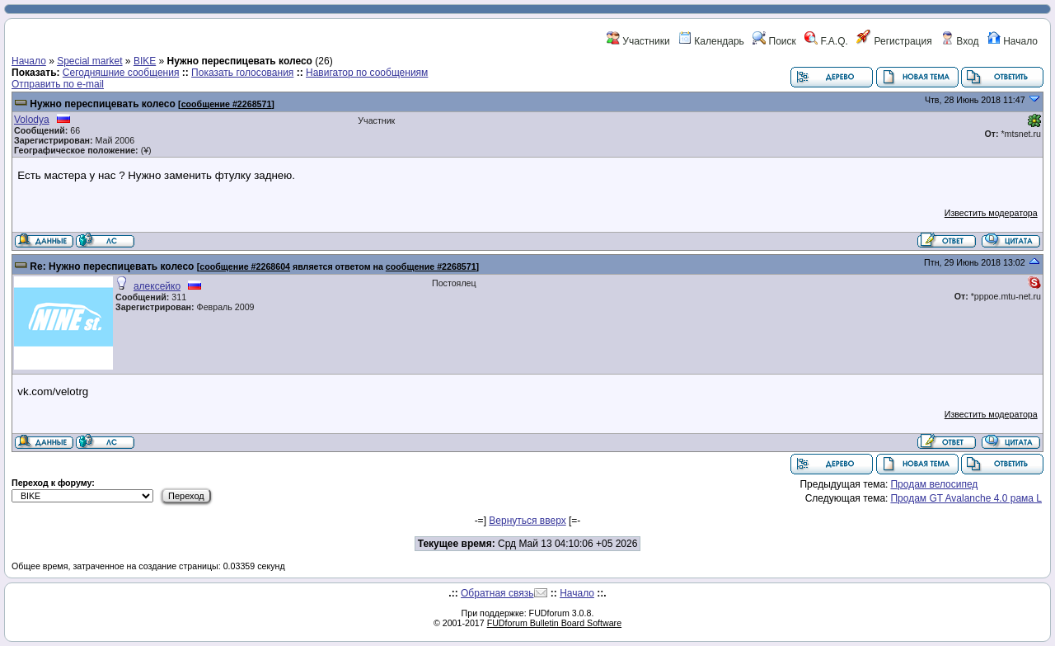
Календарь (711, 41)
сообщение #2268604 (244, 266)
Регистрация (893, 41)
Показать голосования (242, 72)
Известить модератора (991, 213)
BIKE (145, 61)
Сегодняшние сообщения (121, 72)
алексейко (157, 286)
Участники (638, 41)
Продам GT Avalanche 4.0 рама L (966, 498)
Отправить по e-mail (58, 84)
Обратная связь (497, 593)
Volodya (31, 119)
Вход (959, 41)
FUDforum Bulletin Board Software (554, 623)
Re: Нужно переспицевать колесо (112, 266)
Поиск (774, 41)
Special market (89, 61)
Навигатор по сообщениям (367, 72)
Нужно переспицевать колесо (102, 104)
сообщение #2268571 (226, 104)
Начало (1012, 41)
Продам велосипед (934, 484)
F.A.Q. (826, 41)
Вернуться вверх (527, 520)
